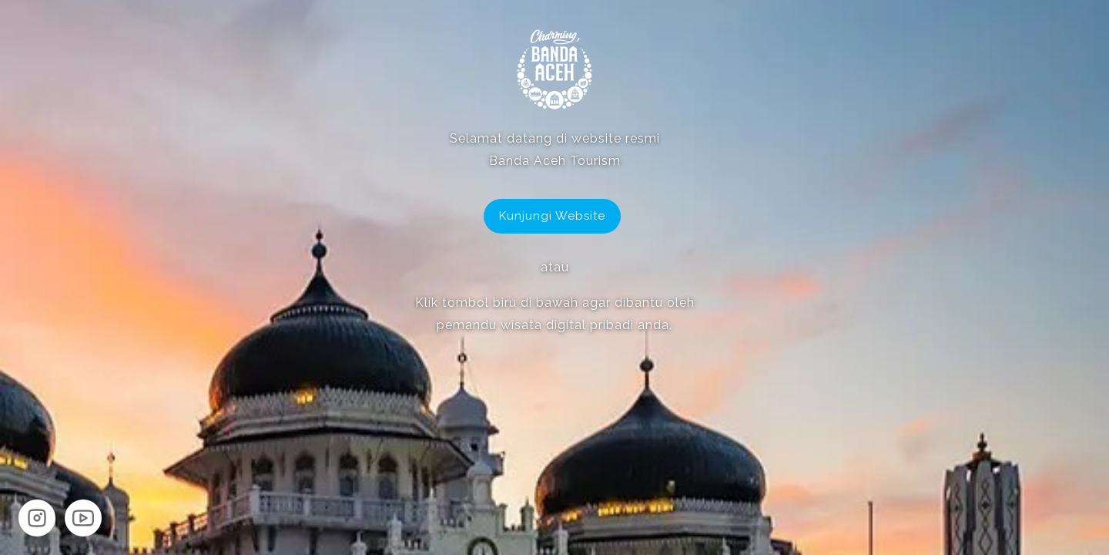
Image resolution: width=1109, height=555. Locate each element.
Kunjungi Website (552, 216)
